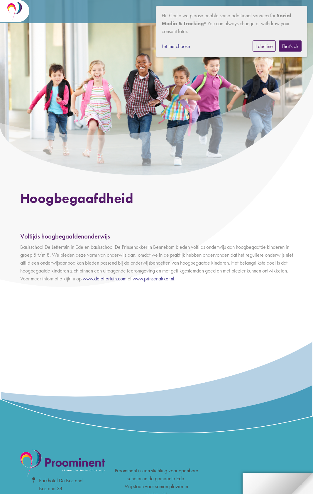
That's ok (290, 46)
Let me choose (176, 46)
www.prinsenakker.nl (153, 278)
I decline (264, 46)
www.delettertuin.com (104, 278)
